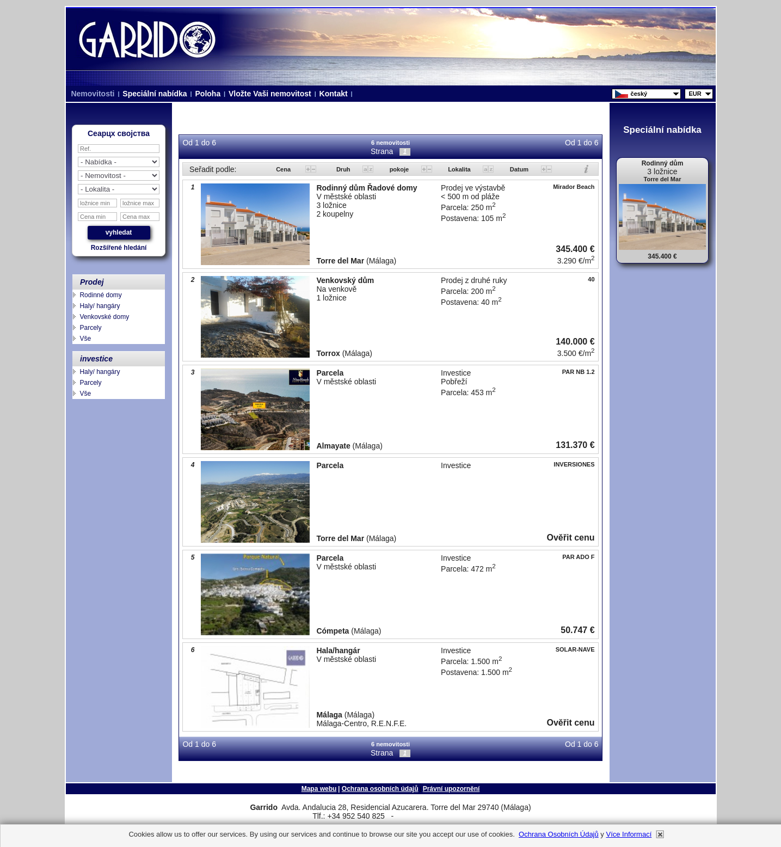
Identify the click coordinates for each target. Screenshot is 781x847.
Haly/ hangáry (99, 306)
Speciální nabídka (154, 93)
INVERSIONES (574, 464)
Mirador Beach (573, 186)
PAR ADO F (578, 557)
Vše (85, 338)
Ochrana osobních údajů (380, 789)
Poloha (208, 93)
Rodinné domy (100, 295)
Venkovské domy (104, 317)
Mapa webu (319, 789)
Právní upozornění (451, 789)
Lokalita (460, 169)
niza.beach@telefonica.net (433, 816)
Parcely (90, 328)
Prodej (92, 282)
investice (96, 358)
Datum (520, 169)
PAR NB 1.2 (578, 372)
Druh (344, 169)
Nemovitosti (93, 93)
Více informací (628, 834)
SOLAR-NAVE (575, 649)
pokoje (400, 169)
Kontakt (333, 93)
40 (591, 279)
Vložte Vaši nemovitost (269, 93)
